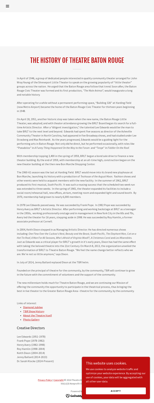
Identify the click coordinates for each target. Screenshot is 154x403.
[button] (7, 6)
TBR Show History (33, 311)
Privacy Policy (45, 380)
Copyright (59, 380)
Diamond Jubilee (33, 307)
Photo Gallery (31, 319)
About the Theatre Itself (37, 315)
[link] (77, 395)
